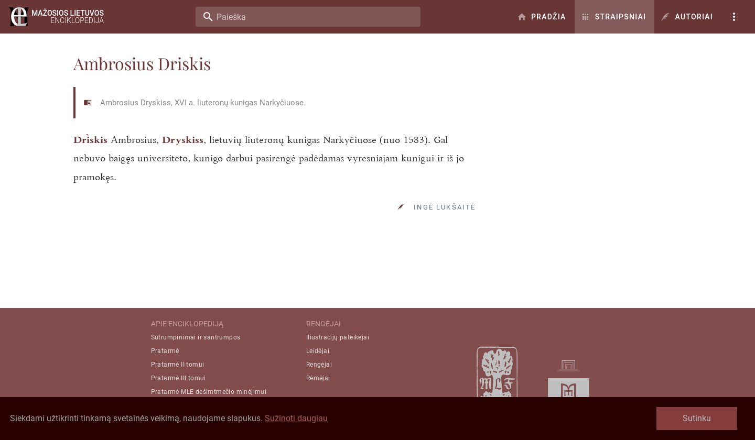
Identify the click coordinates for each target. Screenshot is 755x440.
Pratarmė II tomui (177, 364)
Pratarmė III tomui (178, 378)
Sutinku (697, 418)
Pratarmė (165, 351)
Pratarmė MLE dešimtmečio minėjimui (209, 391)
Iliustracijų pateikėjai (337, 337)
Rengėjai (319, 364)
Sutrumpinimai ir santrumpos (196, 337)
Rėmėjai (318, 378)
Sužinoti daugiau (296, 418)
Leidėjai (317, 351)
